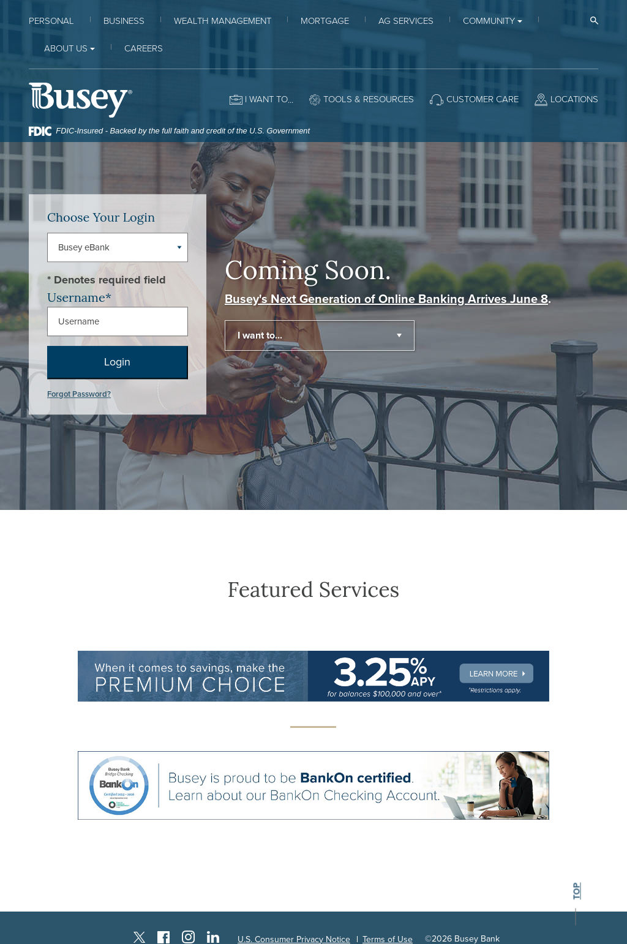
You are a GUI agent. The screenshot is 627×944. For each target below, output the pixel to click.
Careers (143, 48)
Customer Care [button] (482, 99)
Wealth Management (222, 20)
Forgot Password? (79, 394)
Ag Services (406, 20)
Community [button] (489, 20)
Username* (79, 297)
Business (124, 20)
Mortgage (325, 20)
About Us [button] (66, 48)
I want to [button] (266, 99)
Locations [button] (574, 99)
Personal (51, 20)
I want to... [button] (260, 335)
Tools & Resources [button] (368, 99)
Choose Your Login (101, 217)
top (576, 892)
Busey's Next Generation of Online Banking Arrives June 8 (386, 299)
